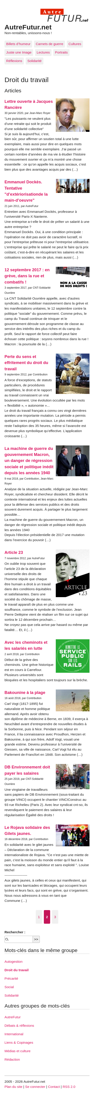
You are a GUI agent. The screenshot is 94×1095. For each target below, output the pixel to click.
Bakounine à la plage (24, 692)
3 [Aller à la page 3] (55, 917)
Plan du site (13, 1087)
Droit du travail (16, 970)
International (13, 1034)
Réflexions (14, 61)
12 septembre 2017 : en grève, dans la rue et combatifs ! (27, 275)
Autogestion (13, 961)
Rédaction (12, 1059)
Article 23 (13, 552)
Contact (54, 1087)
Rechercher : (14, 932)
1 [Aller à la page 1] (39, 917)
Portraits (61, 52)
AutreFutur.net (27, 27)
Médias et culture (17, 1051)
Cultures (75, 44)
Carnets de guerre (49, 44)
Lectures (43, 52)
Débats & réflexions (19, 1025)
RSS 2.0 (69, 1087)
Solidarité (34, 61)
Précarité (11, 978)
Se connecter (35, 1087)
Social (9, 987)
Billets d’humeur (18, 44)
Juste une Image (18, 52)
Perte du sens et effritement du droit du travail (26, 362)
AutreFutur (12, 1017)
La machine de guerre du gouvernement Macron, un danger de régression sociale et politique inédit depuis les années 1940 (29, 460)
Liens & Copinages (18, 1042)
